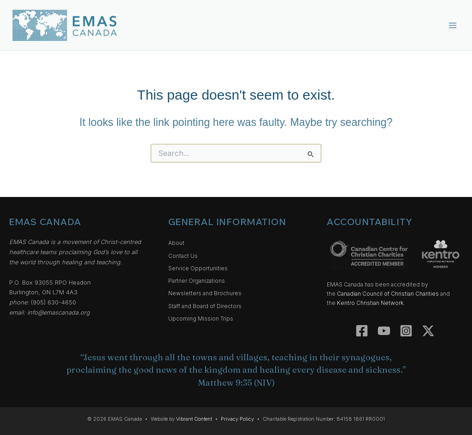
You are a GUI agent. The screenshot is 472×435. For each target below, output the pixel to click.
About (176, 243)
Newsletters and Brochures (205, 293)
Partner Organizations (196, 281)
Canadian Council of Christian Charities (388, 294)
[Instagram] (406, 330)
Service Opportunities (198, 268)
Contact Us (183, 256)
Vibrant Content (194, 419)
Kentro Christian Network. (371, 303)
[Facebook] (361, 330)
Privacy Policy (237, 419)
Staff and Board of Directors (205, 306)
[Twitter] (428, 330)
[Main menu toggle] (453, 25)
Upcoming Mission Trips (200, 319)
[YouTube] (384, 330)
